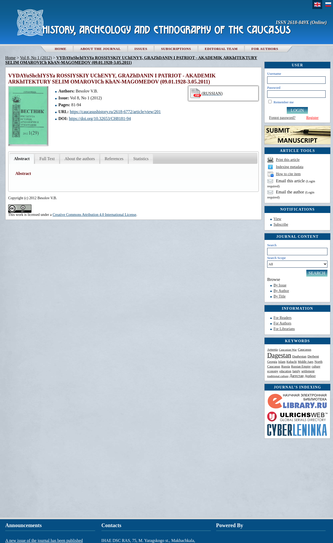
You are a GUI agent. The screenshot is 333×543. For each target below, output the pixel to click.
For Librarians (284, 329)
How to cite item (288, 174)
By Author (281, 291)
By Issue (280, 285)
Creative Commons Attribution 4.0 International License (94, 215)
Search (271, 245)
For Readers (283, 318)
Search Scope (297, 262)
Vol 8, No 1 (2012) (36, 57)
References (114, 158)
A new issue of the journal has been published (44, 540)
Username (274, 74)
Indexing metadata (289, 167)
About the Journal (100, 49)
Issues (141, 49)
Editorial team (221, 49)
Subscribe (281, 224)
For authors (264, 49)
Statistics (141, 158)
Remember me (284, 102)
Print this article (287, 160)
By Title (280, 296)
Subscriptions (176, 49)
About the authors (79, 158)
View (277, 219)
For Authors (282, 323)
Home (60, 49)
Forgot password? (282, 118)
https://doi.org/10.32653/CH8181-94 (100, 118)
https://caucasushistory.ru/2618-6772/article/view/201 (115, 111)
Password (273, 88)
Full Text (47, 158)
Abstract (22, 158)
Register (312, 118)
